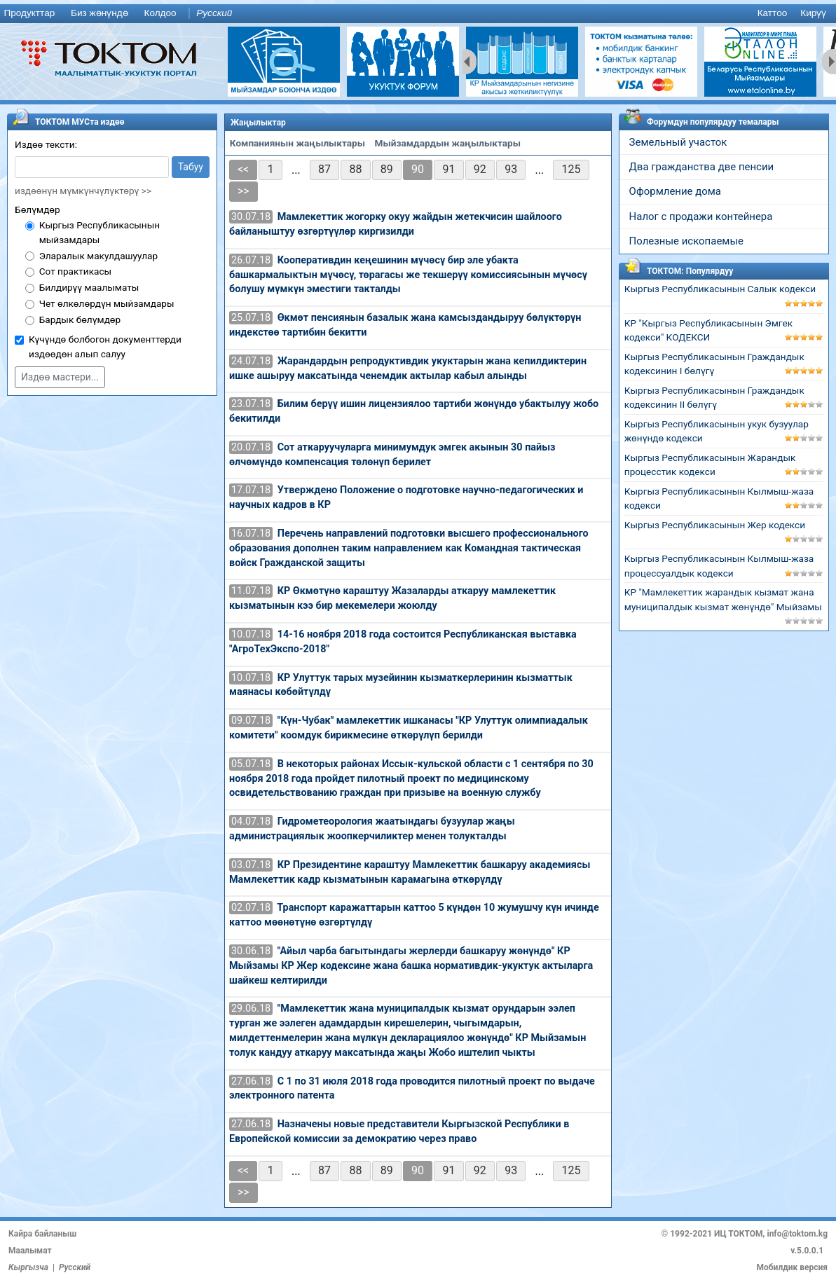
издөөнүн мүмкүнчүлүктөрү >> (83, 190)
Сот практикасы (75, 271)
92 (480, 169)
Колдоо (160, 13)
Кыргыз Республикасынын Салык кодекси (720, 288)
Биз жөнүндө (99, 13)
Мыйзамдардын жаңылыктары (448, 143)
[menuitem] (32, 13)
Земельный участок (678, 142)
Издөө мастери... (60, 377)
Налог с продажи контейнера (701, 216)
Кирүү (813, 13)
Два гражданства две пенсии (701, 166)
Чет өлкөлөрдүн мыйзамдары (106, 303)
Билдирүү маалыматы (89, 287)
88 (355, 169)
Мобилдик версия (792, 1267)
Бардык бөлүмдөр (80, 319)
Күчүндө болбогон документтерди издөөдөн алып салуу (105, 346)
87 (324, 169)
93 (511, 169)
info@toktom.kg (797, 1234)
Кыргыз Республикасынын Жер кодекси (714, 524)
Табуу (190, 166)
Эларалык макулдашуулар (98, 255)
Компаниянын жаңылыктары (297, 143)
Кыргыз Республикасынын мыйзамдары (99, 232)
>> (243, 191)
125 (571, 169)
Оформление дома (675, 191)
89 (387, 169)
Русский (214, 13)
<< (243, 169)
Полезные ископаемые (686, 241)
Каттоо (773, 13)
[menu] (418, 13)
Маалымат (30, 1250)
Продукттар (29, 13)
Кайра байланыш (42, 1234)
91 (448, 169)
